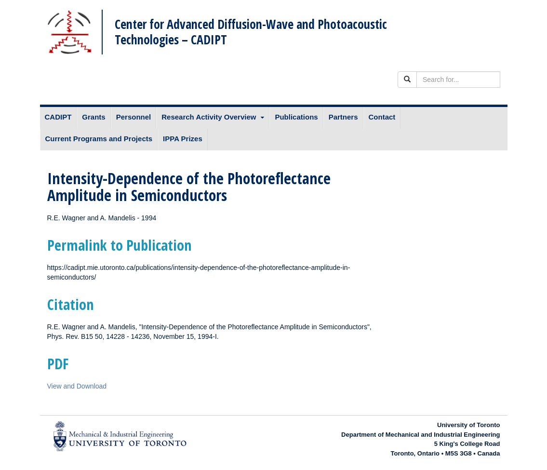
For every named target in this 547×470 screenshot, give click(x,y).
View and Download (77, 386)
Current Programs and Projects (99, 138)
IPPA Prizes (182, 138)
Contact (382, 117)
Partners (343, 117)
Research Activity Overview (208, 117)
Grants (93, 117)
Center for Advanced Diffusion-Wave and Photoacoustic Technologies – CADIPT (251, 31)
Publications (296, 117)
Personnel (133, 117)
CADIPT (58, 117)
